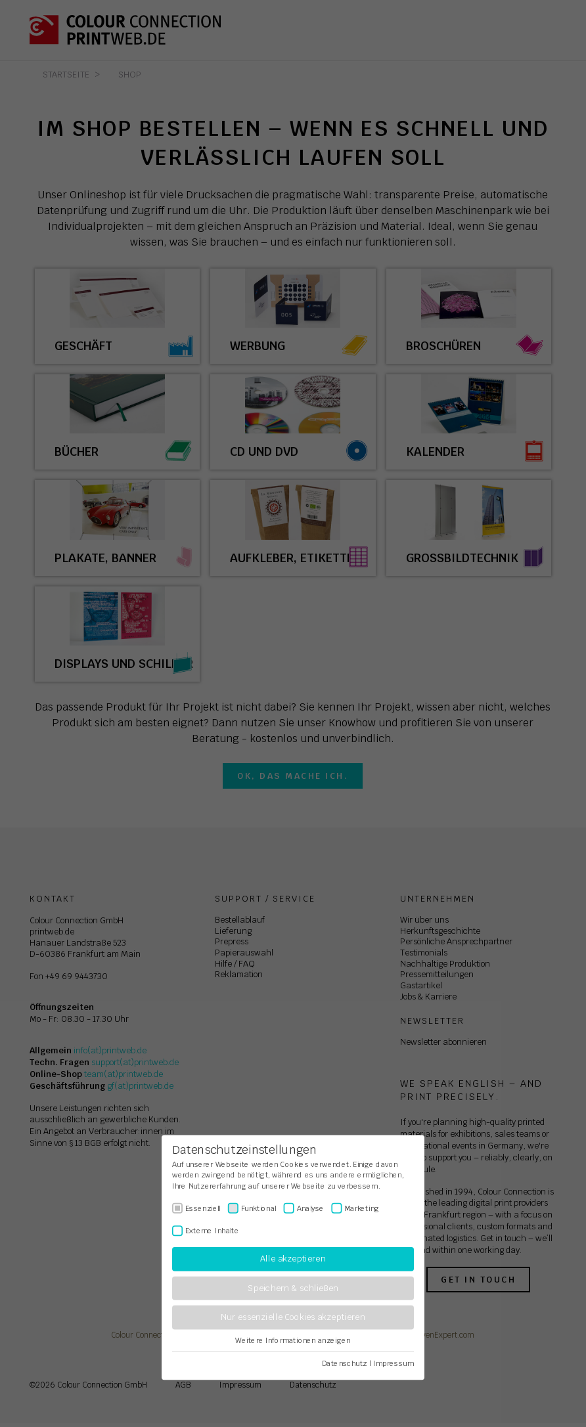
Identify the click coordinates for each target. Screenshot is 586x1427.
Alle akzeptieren (292, 1259)
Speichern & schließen (293, 1288)
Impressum (393, 1363)
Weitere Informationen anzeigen (292, 1340)
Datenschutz (344, 1363)
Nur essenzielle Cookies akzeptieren (293, 1317)
